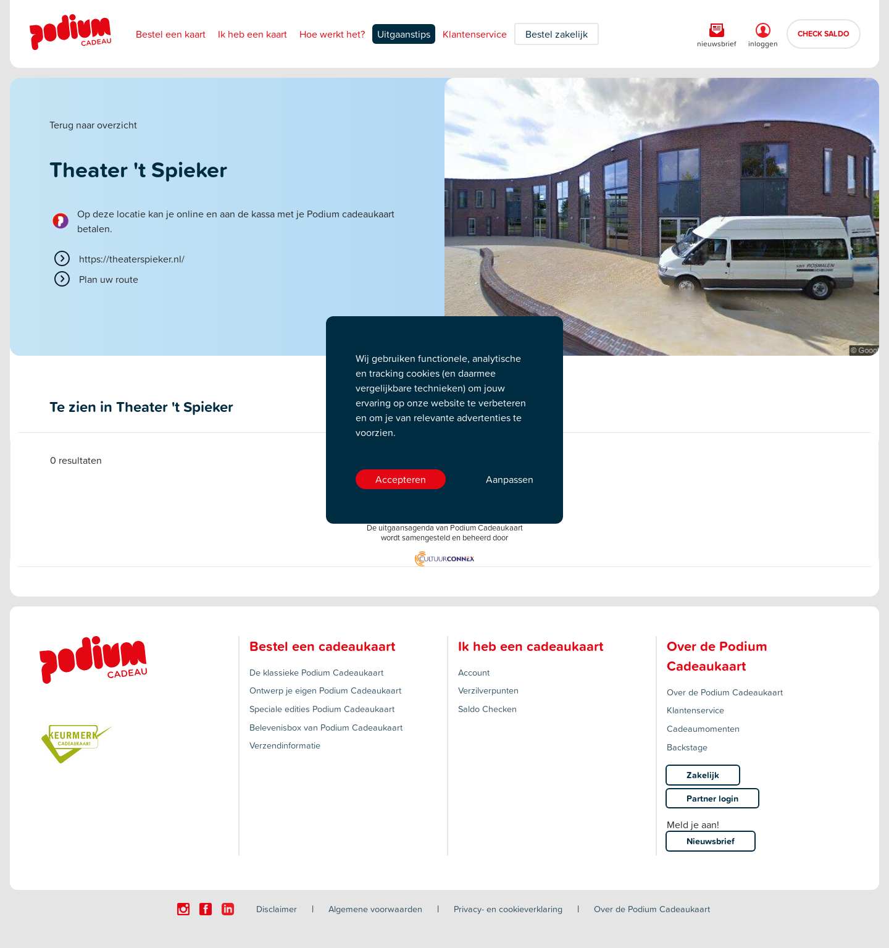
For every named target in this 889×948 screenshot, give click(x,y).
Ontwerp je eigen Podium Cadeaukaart (325, 690)
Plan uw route (108, 279)
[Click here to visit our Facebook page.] (205, 909)
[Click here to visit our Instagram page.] (183, 909)
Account (474, 672)
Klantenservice (475, 34)
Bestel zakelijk (556, 34)
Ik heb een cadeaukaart (530, 646)
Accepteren (400, 479)
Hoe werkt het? (332, 34)
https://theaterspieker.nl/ (132, 259)
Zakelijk (703, 774)
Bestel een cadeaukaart (322, 646)
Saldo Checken (487, 708)
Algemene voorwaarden (375, 908)
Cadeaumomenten (703, 728)
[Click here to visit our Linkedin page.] (228, 909)
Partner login (712, 798)
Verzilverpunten (488, 690)
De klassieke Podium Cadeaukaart (316, 672)
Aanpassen (509, 479)
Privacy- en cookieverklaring (508, 908)
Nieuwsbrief (711, 840)
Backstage (687, 746)
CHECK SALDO (823, 33)
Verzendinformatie (284, 745)
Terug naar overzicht (93, 125)
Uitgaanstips (403, 34)
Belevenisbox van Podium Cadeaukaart (326, 727)
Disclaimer (276, 908)
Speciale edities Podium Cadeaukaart (321, 708)
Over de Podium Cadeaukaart (725, 692)
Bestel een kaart (171, 34)
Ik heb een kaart (252, 34)
